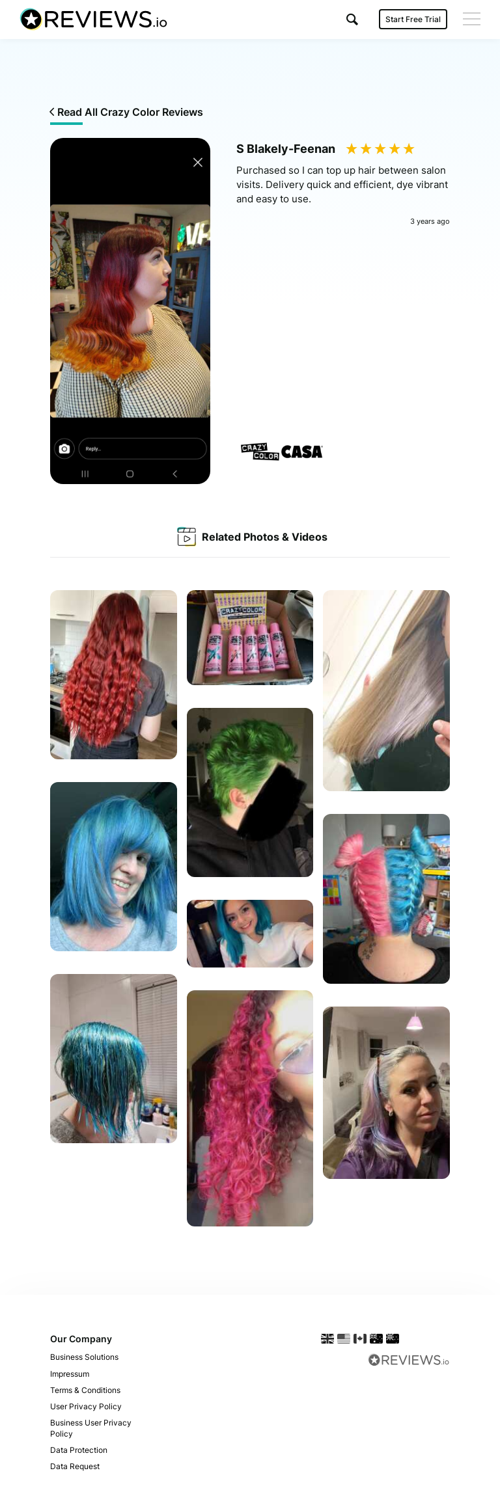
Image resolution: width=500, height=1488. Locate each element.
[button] (352, 19)
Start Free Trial (413, 19)
